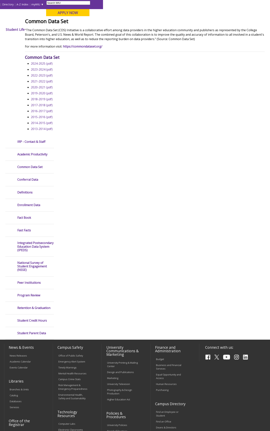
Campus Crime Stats (69, 287)
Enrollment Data (28, 113)
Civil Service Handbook (119, 364)
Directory (175, 4)
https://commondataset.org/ (114, 78)
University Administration (170, 341)
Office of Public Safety (70, 263)
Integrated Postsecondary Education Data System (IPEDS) (35, 154)
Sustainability (63, 402)
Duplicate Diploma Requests (20, 348)
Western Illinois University (59, 16)
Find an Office (163, 329)
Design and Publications (120, 280)
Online (106, 22)
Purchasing (162, 298)
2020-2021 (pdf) (73, 119)
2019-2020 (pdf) (73, 125)
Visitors (35, 4)
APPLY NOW (235, 12)
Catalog (14, 303)
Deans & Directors (166, 335)
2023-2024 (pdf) (73, 101)
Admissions (80, 29)
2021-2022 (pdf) (73, 113)
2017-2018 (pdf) (73, 137)
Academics (55, 29)
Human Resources (166, 292)
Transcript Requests (21, 340)
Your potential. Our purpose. (42, 22)
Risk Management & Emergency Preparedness (72, 295)
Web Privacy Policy (83, 418)
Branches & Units (19, 297)
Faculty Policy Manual (118, 348)
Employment (40, 402)
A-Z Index (189, 4)
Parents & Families (16, 4)
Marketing (112, 286)
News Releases (18, 263)
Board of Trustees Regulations (117, 340)
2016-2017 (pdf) (73, 143)
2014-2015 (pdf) (73, 155)
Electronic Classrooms (70, 337)
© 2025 (14, 418)
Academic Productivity (32, 62)
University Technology (70, 355)
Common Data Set (30, 75)
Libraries (137, 4)
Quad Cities (90, 22)
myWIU (202, 4)
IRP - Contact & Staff (31, 49)
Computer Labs (66, 332)
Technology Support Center (73, 349)
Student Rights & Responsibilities (116, 371)
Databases (16, 309)
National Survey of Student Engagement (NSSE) (32, 174)
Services (14, 315)
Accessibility (18, 402)
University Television (118, 292)
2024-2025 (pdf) (73, 95)
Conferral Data (27, 88)
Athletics (139, 29)
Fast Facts (24, 138)
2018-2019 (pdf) (73, 131)
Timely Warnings (67, 275)
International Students (57, 4)
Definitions (25, 100)
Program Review (28, 203)
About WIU (30, 29)
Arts (121, 29)
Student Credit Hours (32, 228)
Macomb (72, 22)
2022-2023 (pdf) (73, 107)
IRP (78, 38)
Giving (159, 29)
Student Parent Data (31, 241)
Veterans (84, 402)
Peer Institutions (29, 190)
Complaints (113, 379)
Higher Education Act (118, 307)
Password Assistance (70, 343)
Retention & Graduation (33, 216)
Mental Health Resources (72, 281)
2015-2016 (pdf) (73, 149)
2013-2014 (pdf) (73, 161)
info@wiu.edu (233, 418)
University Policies (117, 333)
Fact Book (24, 126)
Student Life (182, 29)
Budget (160, 267)
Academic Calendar (20, 269)
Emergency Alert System (71, 269)
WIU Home (66, 38)
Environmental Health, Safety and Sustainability (72, 304)
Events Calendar (19, 275)
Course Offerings (156, 4)
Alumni (103, 29)
